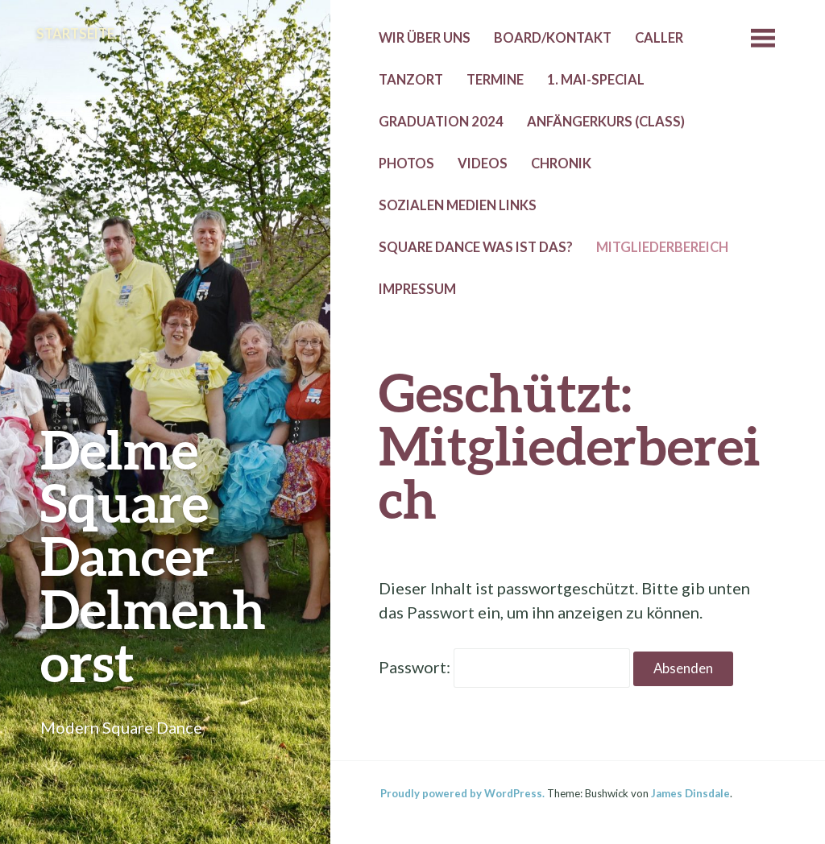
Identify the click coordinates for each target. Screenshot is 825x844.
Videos (483, 163)
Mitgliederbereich (662, 247)
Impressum (417, 289)
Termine (495, 80)
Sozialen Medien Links (458, 205)
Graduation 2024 (441, 122)
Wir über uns (425, 38)
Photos (406, 163)
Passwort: (504, 666)
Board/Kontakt (552, 38)
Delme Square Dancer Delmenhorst (153, 555)
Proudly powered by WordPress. (462, 793)
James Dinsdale (690, 793)
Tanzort (411, 80)
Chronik (561, 163)
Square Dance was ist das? (476, 247)
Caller (659, 38)
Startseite (75, 34)
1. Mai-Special (596, 80)
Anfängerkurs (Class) (606, 122)
